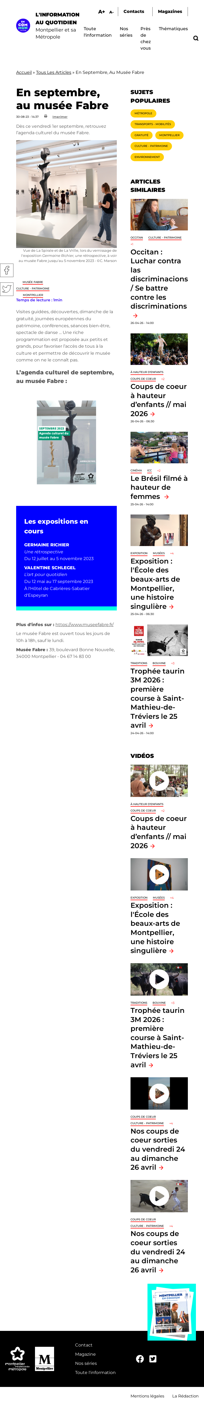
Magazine (85, 1354)
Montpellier (33, 295)
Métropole (143, 113)
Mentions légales (147, 1396)
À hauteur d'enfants (147, 372)
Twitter (6, 289)
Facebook (6, 270)
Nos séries (86, 1363)
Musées (159, 553)
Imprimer (60, 117)
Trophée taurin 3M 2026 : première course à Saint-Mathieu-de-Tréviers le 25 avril (158, 698)
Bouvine (159, 663)
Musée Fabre (33, 282)
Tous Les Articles (53, 72)
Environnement (147, 157)
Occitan (137, 237)
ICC (149, 470)
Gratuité (142, 135)
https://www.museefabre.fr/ (84, 624)
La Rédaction (185, 1396)
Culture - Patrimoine (33, 288)
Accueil (24, 72)
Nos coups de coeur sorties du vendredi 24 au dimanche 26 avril (158, 1149)
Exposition (139, 553)
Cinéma (136, 470)
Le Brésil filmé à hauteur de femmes (159, 487)
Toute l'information (95, 1372)
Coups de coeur (143, 378)
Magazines (170, 11)
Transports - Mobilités (153, 124)
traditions (139, 663)
